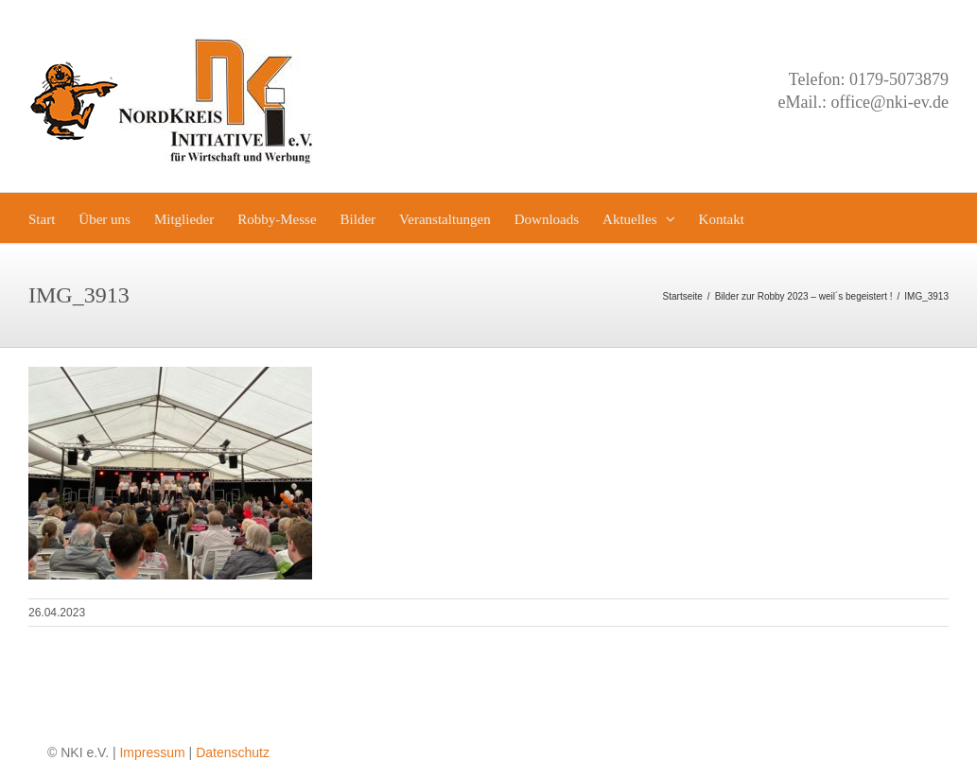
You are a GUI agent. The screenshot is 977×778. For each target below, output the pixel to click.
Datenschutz (233, 752)
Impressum (151, 752)
